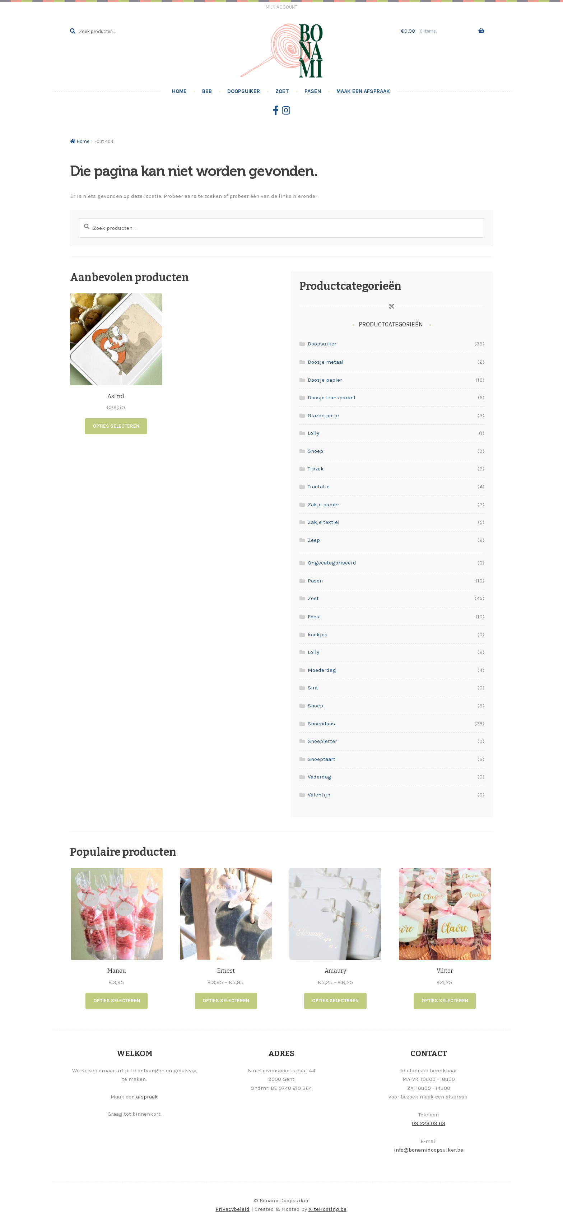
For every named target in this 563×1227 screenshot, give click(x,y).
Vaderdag (319, 776)
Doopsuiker (243, 91)
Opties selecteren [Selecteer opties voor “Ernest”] (225, 1000)
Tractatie (319, 486)
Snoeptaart (321, 759)
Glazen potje (323, 415)
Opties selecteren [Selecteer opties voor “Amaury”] (335, 1000)
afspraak (147, 1096)
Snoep (315, 451)
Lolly (313, 433)
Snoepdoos (321, 723)
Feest (314, 616)
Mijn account (281, 7)
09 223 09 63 (428, 1122)
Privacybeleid (232, 1208)
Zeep (314, 540)
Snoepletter (322, 741)
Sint (313, 687)
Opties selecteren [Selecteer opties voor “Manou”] (116, 1000)
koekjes (317, 634)
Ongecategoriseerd (332, 562)
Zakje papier (323, 504)
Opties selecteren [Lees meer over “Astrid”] (116, 425)
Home (179, 91)
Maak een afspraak (363, 91)
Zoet (282, 91)
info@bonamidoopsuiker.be (428, 1149)
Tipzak (316, 468)
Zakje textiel (324, 522)
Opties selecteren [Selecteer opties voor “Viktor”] (444, 1000)
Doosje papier (325, 380)
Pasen (312, 91)
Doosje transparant (332, 397)
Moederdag (322, 670)
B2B (207, 91)
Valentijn (319, 794)
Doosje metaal (326, 362)
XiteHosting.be (327, 1208)
